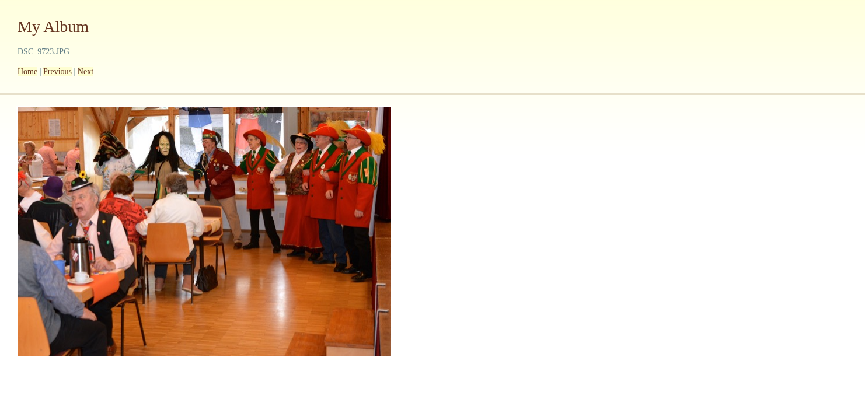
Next (85, 71)
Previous (57, 71)
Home (27, 71)
